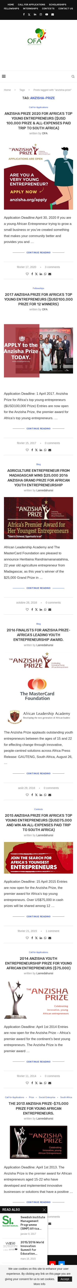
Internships (30, 8)
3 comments (52, 267)
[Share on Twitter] (36, 274)
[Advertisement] (39, 57)
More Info (39, 1284)
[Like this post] (27, 274)
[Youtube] (46, 14)
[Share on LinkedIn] (41, 274)
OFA (45, 133)
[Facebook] (23, 14)
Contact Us (65, 8)
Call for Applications (31, 4)
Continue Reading (38, 252)
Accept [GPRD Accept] (65, 1279)
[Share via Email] (49, 274)
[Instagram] (41, 14)
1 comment (52, 931)
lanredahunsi (44, 490)
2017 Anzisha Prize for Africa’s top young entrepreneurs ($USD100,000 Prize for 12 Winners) (38, 299)
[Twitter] (29, 14)
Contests (48, 8)
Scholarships (57, 4)
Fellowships (11, 8)
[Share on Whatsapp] (45, 274)
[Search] (73, 76)
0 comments (52, 443)
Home (11, 4)
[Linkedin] (35, 14)
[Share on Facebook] (32, 274)
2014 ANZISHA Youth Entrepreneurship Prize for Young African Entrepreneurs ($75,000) (38, 963)
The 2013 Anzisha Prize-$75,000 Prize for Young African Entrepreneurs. (38, 1108)
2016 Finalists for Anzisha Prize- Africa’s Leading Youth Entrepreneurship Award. (38, 635)
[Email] (52, 14)
